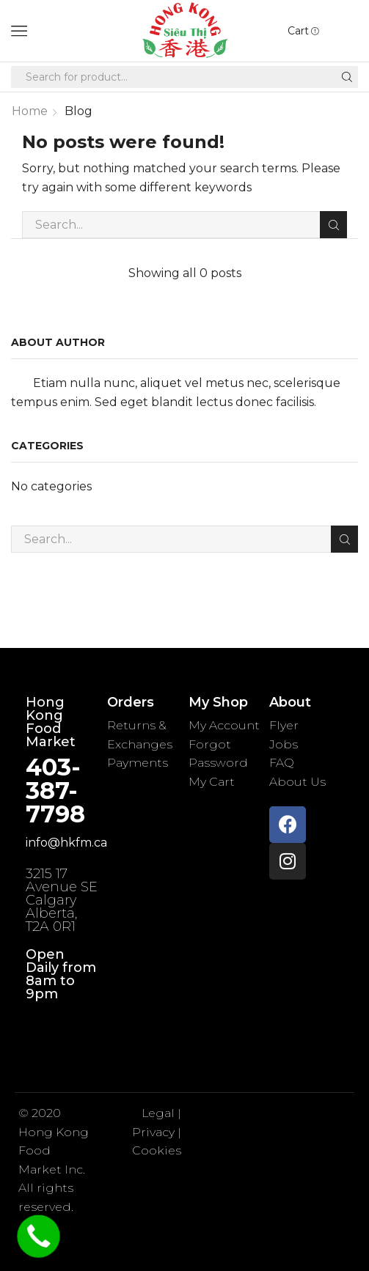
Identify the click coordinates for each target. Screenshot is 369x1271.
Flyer (284, 725)
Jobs (283, 744)
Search (333, 225)
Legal (160, 1113)
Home (30, 111)
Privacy (153, 1132)
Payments (137, 763)
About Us (297, 782)
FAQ (281, 763)
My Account (224, 725)
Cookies (156, 1150)
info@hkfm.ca (66, 843)
